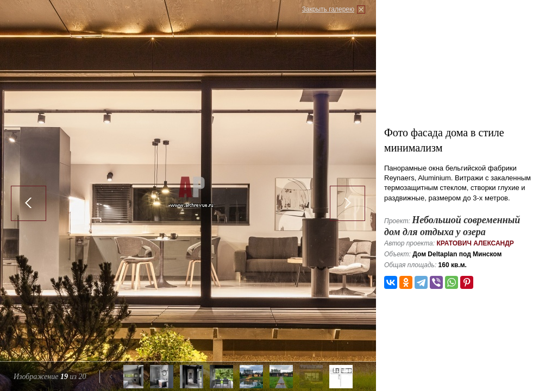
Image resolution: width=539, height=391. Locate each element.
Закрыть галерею (328, 9)
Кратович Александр (474, 243)
